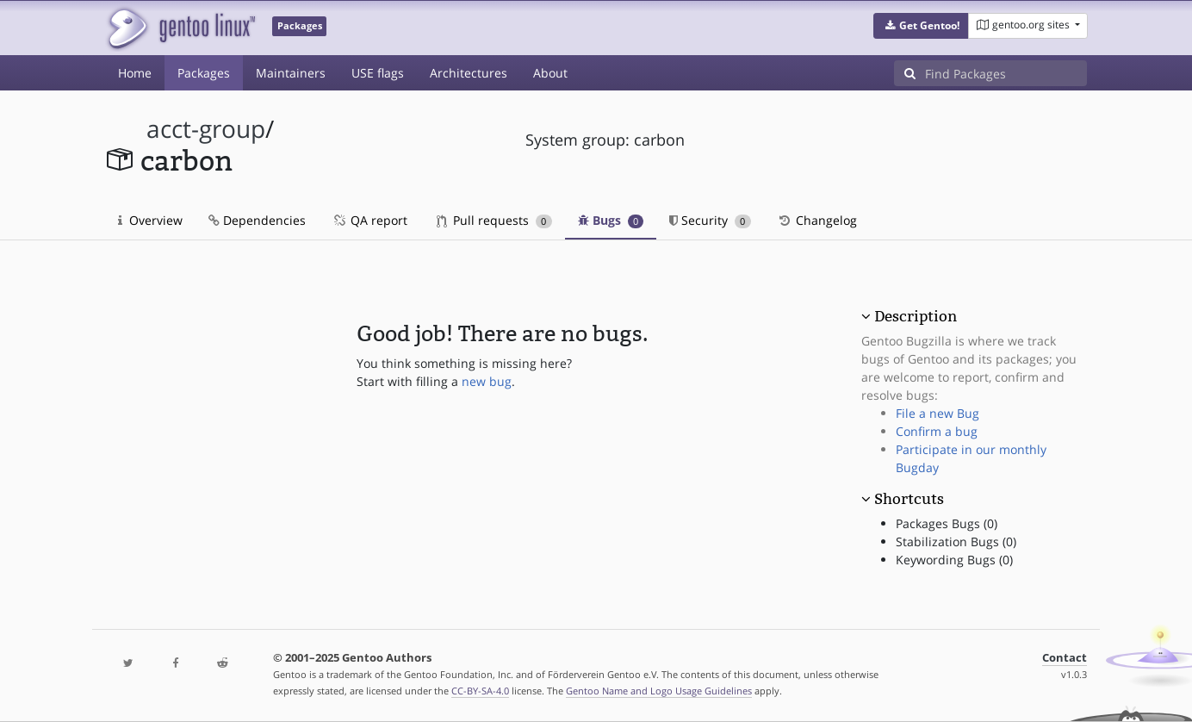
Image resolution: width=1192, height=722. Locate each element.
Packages (203, 73)
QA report (369, 220)
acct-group (205, 129)
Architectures (468, 73)
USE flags (377, 73)
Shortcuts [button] (909, 498)
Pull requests (494, 220)
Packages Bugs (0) (946, 523)
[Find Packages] (1006, 73)
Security (710, 220)
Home (135, 73)
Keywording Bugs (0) (954, 559)
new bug (487, 381)
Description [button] (915, 316)
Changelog (817, 220)
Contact (1064, 657)
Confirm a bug (937, 431)
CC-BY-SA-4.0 (480, 690)
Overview (150, 220)
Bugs (611, 220)
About (550, 73)
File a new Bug (937, 413)
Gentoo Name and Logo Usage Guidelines (659, 690)
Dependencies (257, 220)
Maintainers (291, 73)
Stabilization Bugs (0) (956, 541)
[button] (921, 26)
